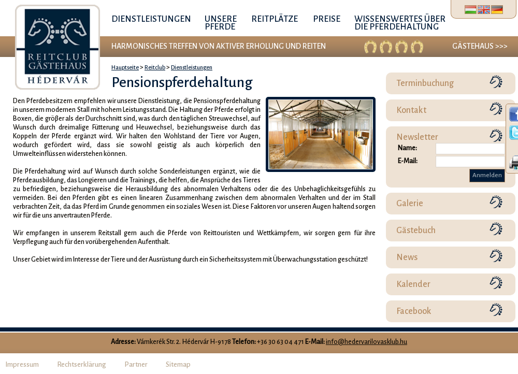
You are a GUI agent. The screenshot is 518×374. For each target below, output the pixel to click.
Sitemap (178, 364)
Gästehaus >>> (480, 46)
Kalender (413, 284)
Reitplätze (274, 19)
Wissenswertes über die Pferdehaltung (399, 23)
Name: (407, 148)
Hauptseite (125, 67)
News (407, 257)
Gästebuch (416, 230)
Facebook (413, 311)
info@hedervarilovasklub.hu (366, 342)
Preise (326, 19)
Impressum (22, 364)
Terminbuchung (425, 83)
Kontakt (411, 110)
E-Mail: (408, 161)
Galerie (409, 203)
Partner (136, 364)
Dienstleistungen (151, 19)
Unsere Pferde (221, 23)
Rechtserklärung (81, 364)
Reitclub (155, 67)
